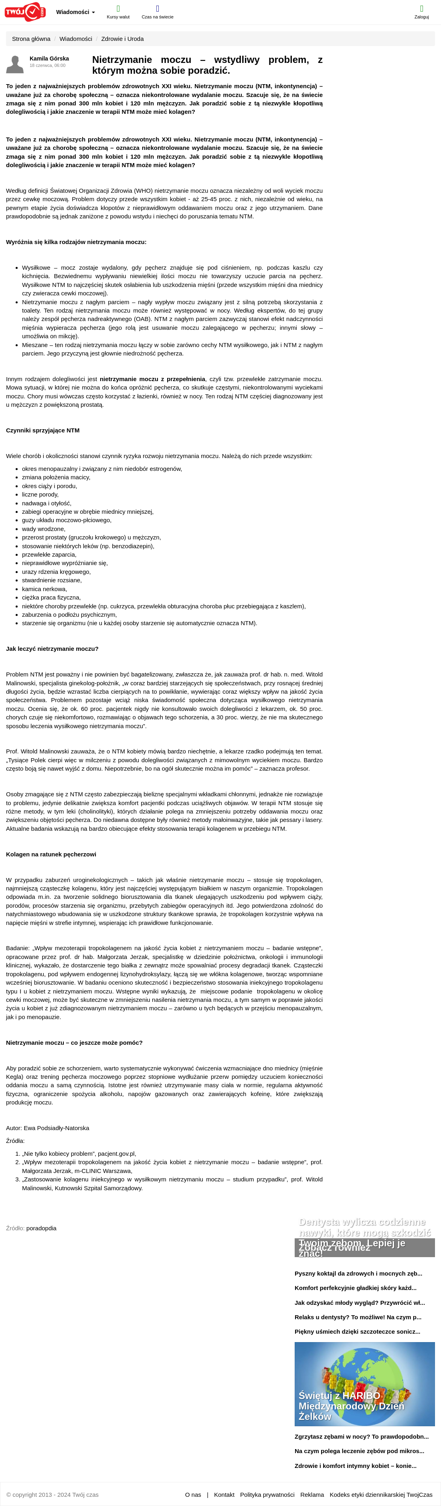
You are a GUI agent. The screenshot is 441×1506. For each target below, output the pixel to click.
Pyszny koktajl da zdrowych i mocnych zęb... (358, 1273)
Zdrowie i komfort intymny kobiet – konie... (356, 1465)
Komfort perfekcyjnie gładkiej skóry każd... (356, 1287)
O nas (193, 1494)
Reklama (312, 1494)
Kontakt (224, 1494)
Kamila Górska (49, 58)
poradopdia (41, 1228)
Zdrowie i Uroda (122, 38)
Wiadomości (75, 12)
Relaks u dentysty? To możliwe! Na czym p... (358, 1317)
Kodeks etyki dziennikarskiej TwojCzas (381, 1494)
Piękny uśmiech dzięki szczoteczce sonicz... (357, 1331)
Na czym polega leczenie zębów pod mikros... (359, 1450)
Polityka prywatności (267, 1494)
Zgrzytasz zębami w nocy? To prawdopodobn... (362, 1436)
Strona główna (31, 38)
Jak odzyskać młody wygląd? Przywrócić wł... (360, 1302)
